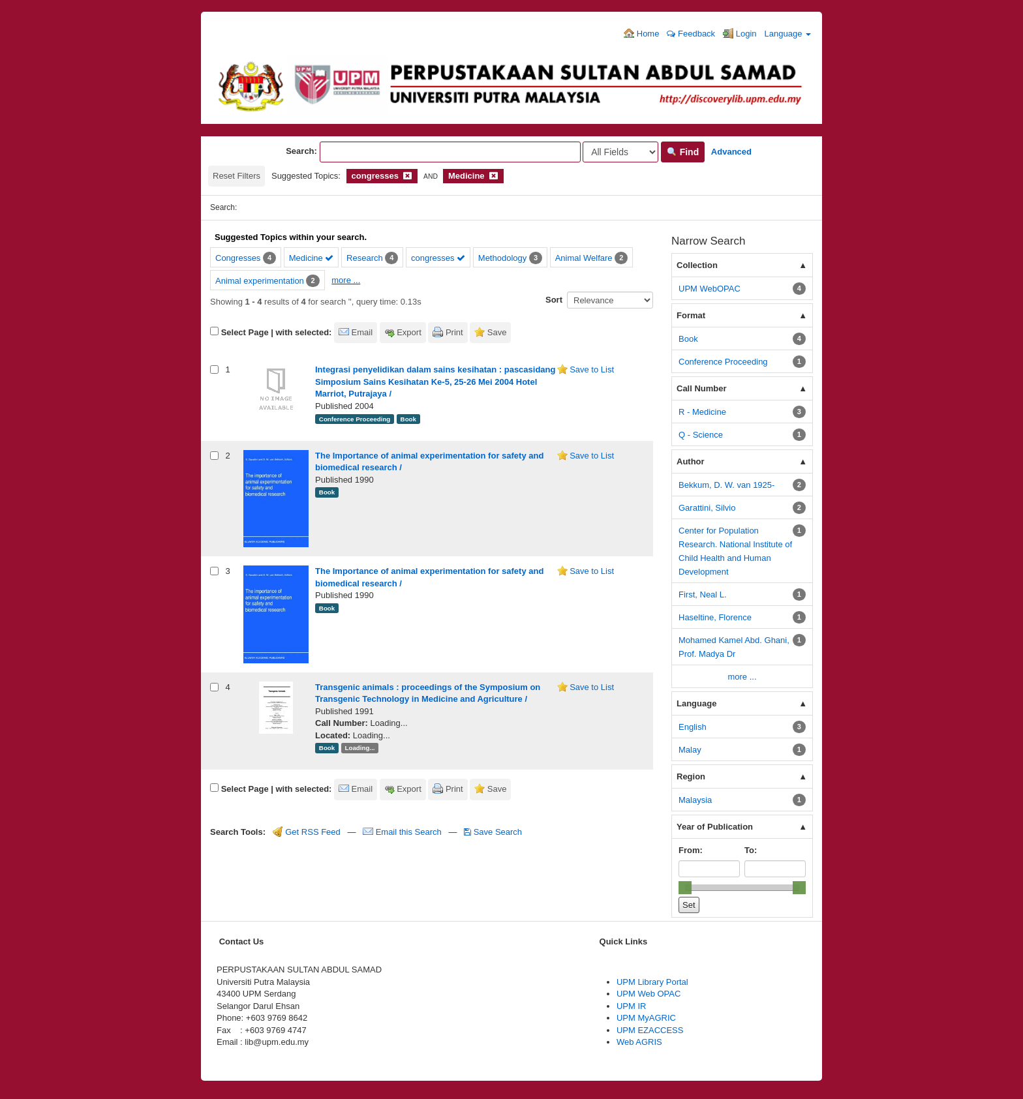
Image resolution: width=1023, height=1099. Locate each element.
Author (691, 461)
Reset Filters (236, 176)
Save (497, 332)
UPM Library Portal (652, 982)
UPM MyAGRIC (646, 1018)
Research (364, 258)
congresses (438, 258)
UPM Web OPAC (648, 994)
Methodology (502, 258)
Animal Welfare (584, 258)
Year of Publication (715, 827)
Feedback (691, 33)
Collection (697, 265)
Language (788, 33)
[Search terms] (450, 152)
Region (691, 776)
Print (454, 332)
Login (739, 33)
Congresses (237, 258)
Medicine (311, 258)
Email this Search (403, 832)
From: (691, 850)
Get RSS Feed (307, 832)
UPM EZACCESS (650, 1030)
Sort (553, 300)
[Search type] (620, 152)
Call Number (702, 388)
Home (641, 33)
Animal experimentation (259, 281)
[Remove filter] (407, 176)
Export (409, 332)
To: (750, 850)
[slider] (685, 887)
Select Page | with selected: (276, 332)
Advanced (731, 152)
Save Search (493, 832)
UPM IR (632, 1006)
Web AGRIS (639, 1042)
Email (362, 332)
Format (691, 315)
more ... (345, 280)
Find (683, 152)
